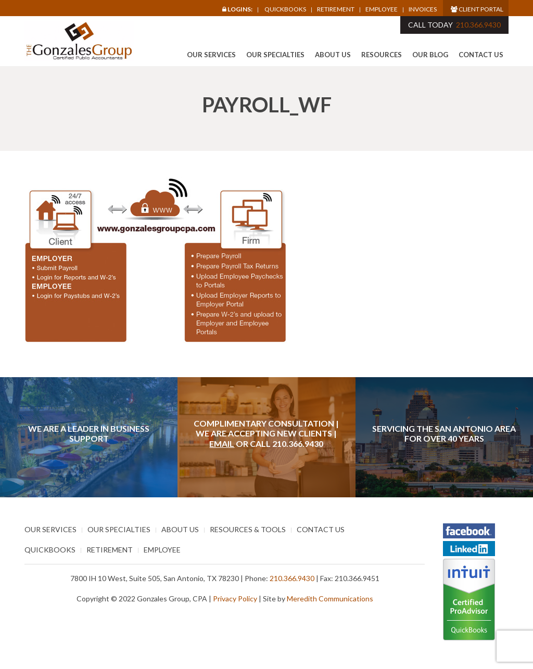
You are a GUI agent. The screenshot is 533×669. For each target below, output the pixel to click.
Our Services (211, 54)
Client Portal (477, 9)
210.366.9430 (478, 24)
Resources (381, 54)
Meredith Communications (330, 598)
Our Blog (430, 54)
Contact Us (481, 54)
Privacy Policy (235, 598)
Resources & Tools (248, 529)
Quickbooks (285, 9)
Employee (381, 9)
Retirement (335, 9)
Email (221, 443)
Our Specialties (275, 54)
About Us (333, 54)
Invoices (423, 9)
